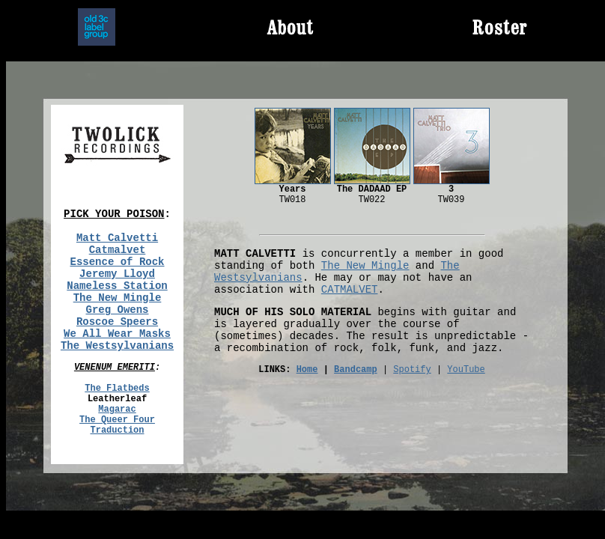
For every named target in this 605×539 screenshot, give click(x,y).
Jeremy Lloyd (117, 274)
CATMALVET (349, 290)
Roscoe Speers (117, 322)
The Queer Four (117, 420)
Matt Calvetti (117, 238)
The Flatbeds (117, 388)
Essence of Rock (117, 262)
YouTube (465, 370)
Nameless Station (117, 286)
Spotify (412, 370)
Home (307, 370)
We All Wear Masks (117, 334)
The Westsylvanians (117, 346)
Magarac (117, 409)
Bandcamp (355, 370)
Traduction (117, 430)
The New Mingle (117, 298)
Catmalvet (117, 250)
